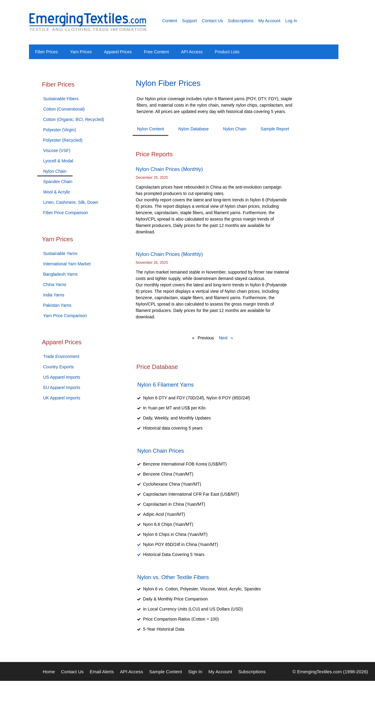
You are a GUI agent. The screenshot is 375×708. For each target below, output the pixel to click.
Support (189, 20)
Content (169, 20)
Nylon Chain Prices (160, 451)
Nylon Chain (54, 171)
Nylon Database (193, 128)
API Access (192, 51)
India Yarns (54, 294)
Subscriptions (240, 20)
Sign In (195, 671)
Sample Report (275, 128)
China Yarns (54, 284)
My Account (269, 20)
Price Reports (154, 154)
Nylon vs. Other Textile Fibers (173, 577)
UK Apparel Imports (61, 397)
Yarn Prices (81, 51)
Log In (291, 20)
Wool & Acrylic (56, 191)
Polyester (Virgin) (59, 129)
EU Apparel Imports (61, 387)
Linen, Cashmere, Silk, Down (70, 202)
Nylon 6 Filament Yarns (165, 385)
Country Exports (58, 366)
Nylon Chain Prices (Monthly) (169, 169)
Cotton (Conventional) (64, 109)
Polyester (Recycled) (63, 140)
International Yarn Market (67, 263)
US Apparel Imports (61, 377)
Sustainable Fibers (61, 98)
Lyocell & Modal (58, 160)
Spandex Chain (58, 181)
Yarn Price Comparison (65, 315)
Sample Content (165, 671)
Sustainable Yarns (60, 253)
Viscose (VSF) (56, 150)
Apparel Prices (118, 51)
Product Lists (227, 51)
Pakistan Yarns (57, 305)
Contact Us (212, 20)
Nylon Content (150, 128)
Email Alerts (102, 671)
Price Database (157, 366)
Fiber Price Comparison (65, 212)
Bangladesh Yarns (60, 274)
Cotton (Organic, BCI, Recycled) (73, 119)
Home (49, 671)
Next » (226, 337)
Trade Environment (61, 356)
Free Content (156, 51)
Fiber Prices (46, 51)
